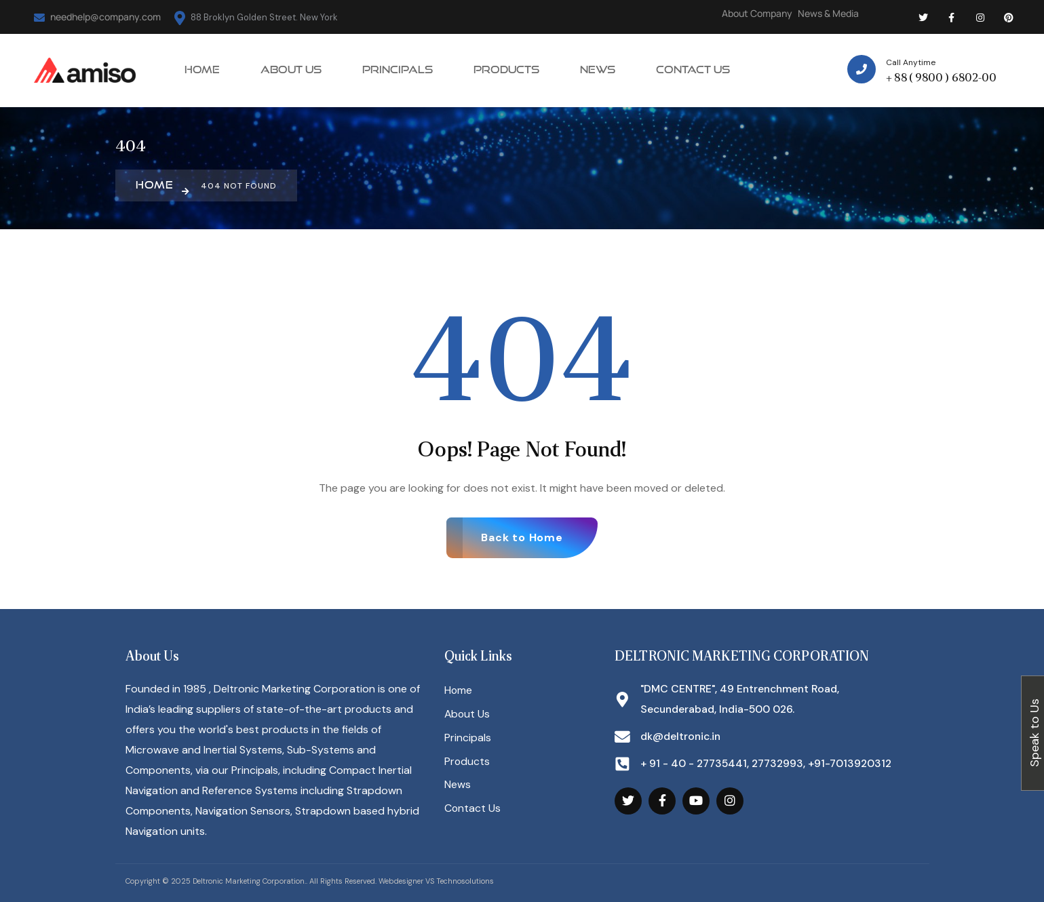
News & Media (828, 13)
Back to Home (522, 537)
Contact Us (472, 810)
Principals (467, 739)
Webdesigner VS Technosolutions (436, 881)
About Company (757, 13)
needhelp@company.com (97, 16)
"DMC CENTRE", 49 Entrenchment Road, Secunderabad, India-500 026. (743, 699)
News (457, 786)
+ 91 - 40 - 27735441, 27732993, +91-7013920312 (769, 764)
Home (458, 691)
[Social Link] (923, 17)
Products (467, 763)
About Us (467, 714)
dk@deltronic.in (681, 737)
